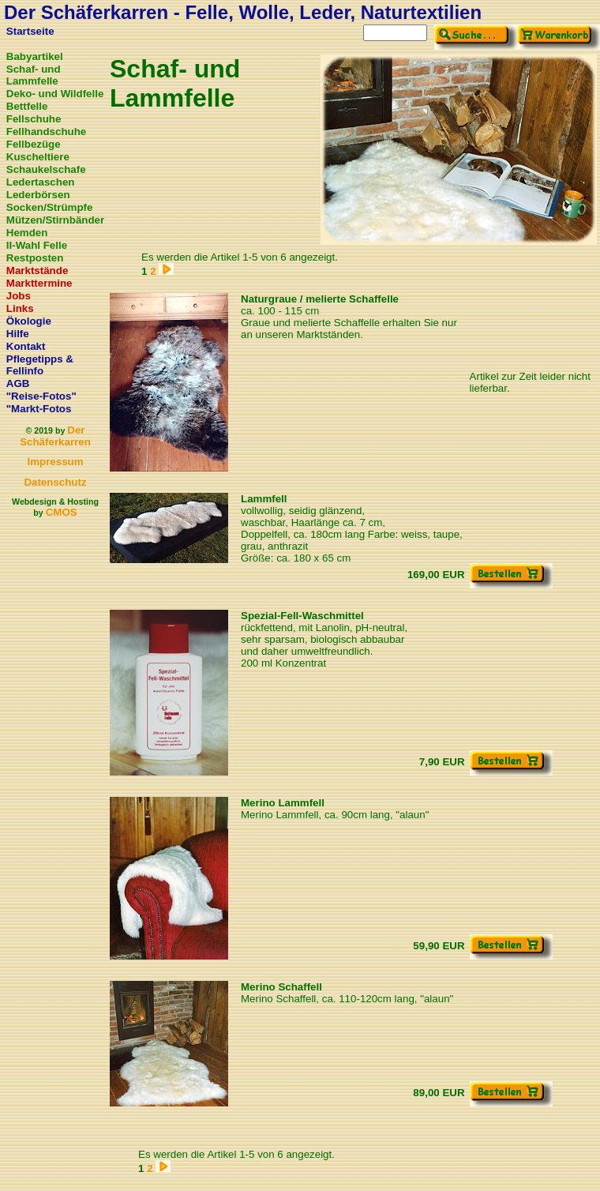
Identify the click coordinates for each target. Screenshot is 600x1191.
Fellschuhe (34, 119)
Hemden (27, 233)
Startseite (30, 31)
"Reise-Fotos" (41, 396)
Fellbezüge (33, 144)
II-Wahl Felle (36, 245)
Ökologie (28, 321)
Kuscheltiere (37, 157)
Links (20, 308)
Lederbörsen (38, 195)
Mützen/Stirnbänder (55, 220)
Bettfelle (27, 106)
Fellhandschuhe (46, 131)
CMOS (61, 512)
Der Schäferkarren (55, 436)
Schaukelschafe (46, 169)
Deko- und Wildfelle (55, 94)
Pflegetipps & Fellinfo (39, 365)
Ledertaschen (40, 182)
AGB (18, 383)
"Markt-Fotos (39, 409)
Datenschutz (55, 482)
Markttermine (39, 283)
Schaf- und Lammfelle (33, 75)
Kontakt (26, 346)
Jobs (18, 296)
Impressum (55, 462)
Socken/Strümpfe (49, 207)
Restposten (35, 258)
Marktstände (37, 270)
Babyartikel (34, 56)
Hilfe (17, 334)
